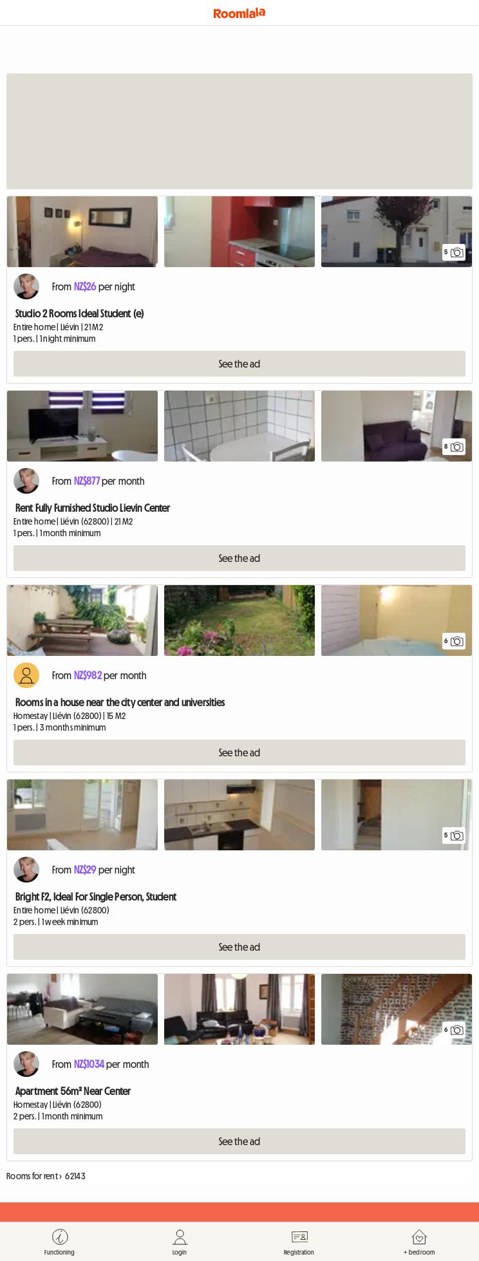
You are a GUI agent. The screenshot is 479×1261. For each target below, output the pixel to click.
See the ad (240, 364)
